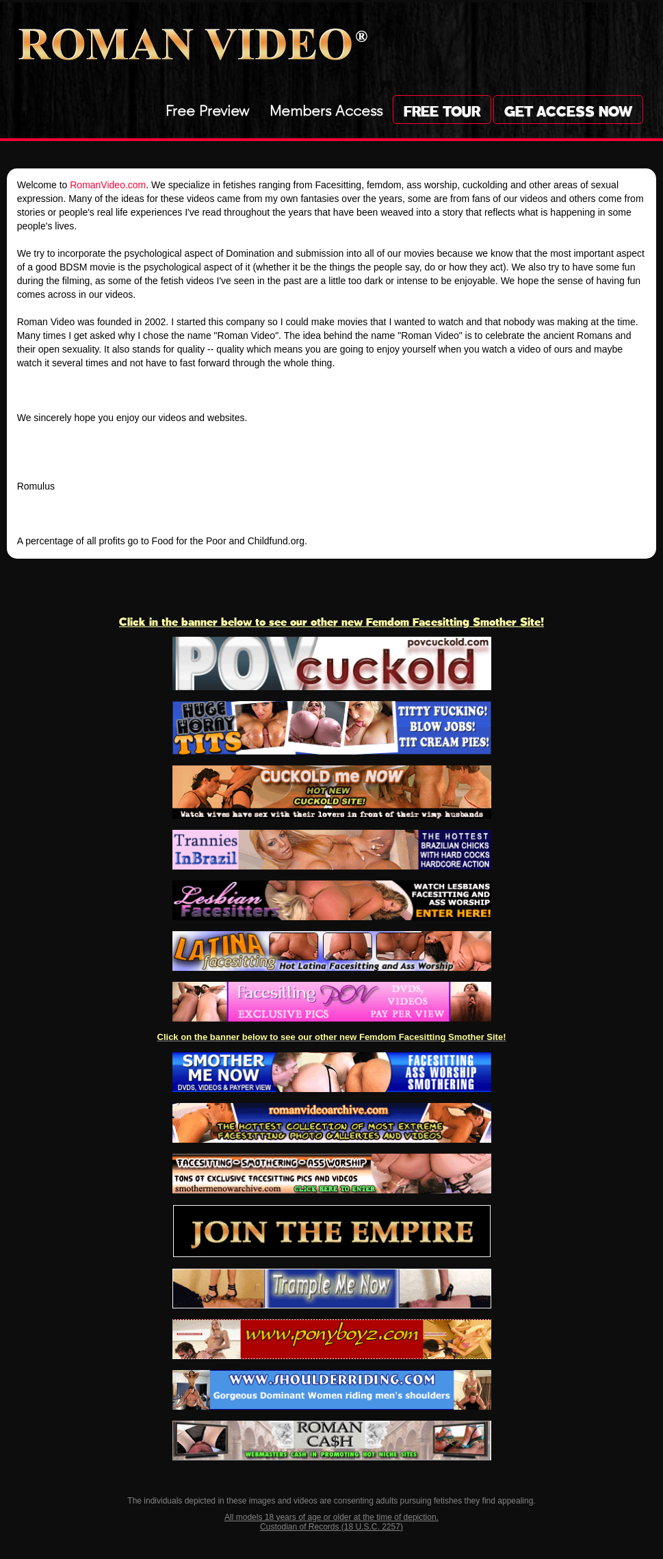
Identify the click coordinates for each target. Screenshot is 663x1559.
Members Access (326, 108)
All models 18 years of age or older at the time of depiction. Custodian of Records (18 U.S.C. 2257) (331, 1522)
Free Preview (207, 108)
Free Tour (442, 109)
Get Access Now (568, 109)
